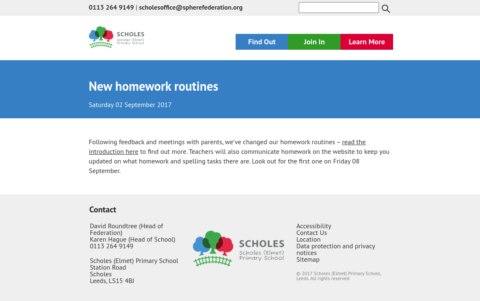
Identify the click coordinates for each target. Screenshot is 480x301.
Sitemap (308, 259)
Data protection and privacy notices (335, 249)
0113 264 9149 (111, 7)
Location (308, 239)
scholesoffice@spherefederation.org (191, 7)
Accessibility (313, 226)
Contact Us (311, 232)
